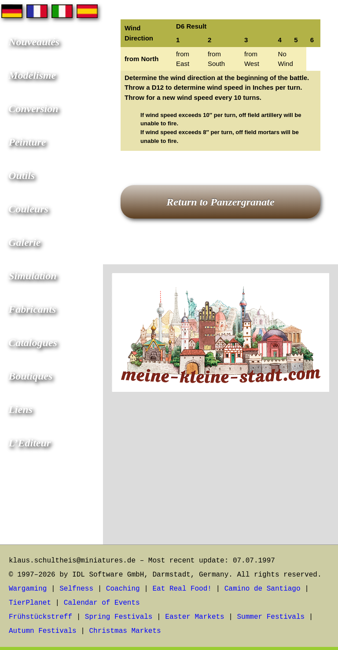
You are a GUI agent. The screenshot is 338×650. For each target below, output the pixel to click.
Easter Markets (194, 617)
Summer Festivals (271, 617)
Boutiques (30, 376)
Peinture (27, 142)
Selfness (76, 589)
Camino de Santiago (262, 589)
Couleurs (28, 209)
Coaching (123, 589)
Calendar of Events (102, 603)
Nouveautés (33, 41)
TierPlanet (30, 603)
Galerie (24, 242)
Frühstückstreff (40, 617)
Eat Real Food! (181, 589)
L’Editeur (29, 443)
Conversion (33, 108)
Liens (20, 409)
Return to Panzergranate (220, 202)
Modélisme (32, 75)
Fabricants (32, 309)
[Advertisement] (220, 474)
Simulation (32, 275)
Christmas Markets (125, 631)
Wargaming (28, 589)
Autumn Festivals (43, 631)
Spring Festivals (119, 617)
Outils (21, 175)
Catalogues (32, 342)
